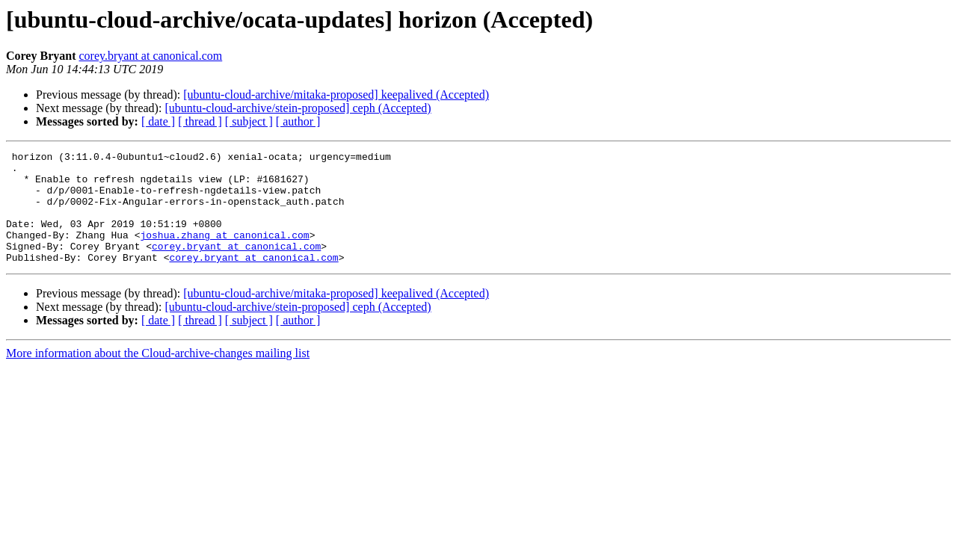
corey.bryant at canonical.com (150, 55)
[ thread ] (200, 121)
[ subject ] (249, 121)
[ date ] (158, 121)
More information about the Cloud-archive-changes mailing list (158, 375)
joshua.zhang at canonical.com (224, 252)
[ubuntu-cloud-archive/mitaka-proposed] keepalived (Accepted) (336, 94)
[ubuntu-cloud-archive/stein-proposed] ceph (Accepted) (297, 108)
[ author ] (298, 121)
